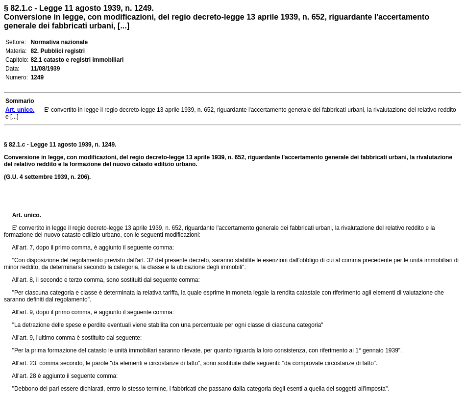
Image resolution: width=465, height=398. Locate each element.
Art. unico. (26, 215)
